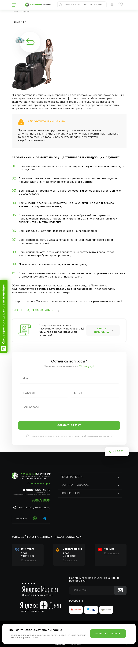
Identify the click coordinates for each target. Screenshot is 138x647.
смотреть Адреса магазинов (34, 310)
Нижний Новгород (40, 484)
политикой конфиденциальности (93, 436)
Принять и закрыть (107, 634)
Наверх (118, 451)
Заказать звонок (41, 500)
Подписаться (28, 560)
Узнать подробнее (101, 330)
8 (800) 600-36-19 (36, 490)
